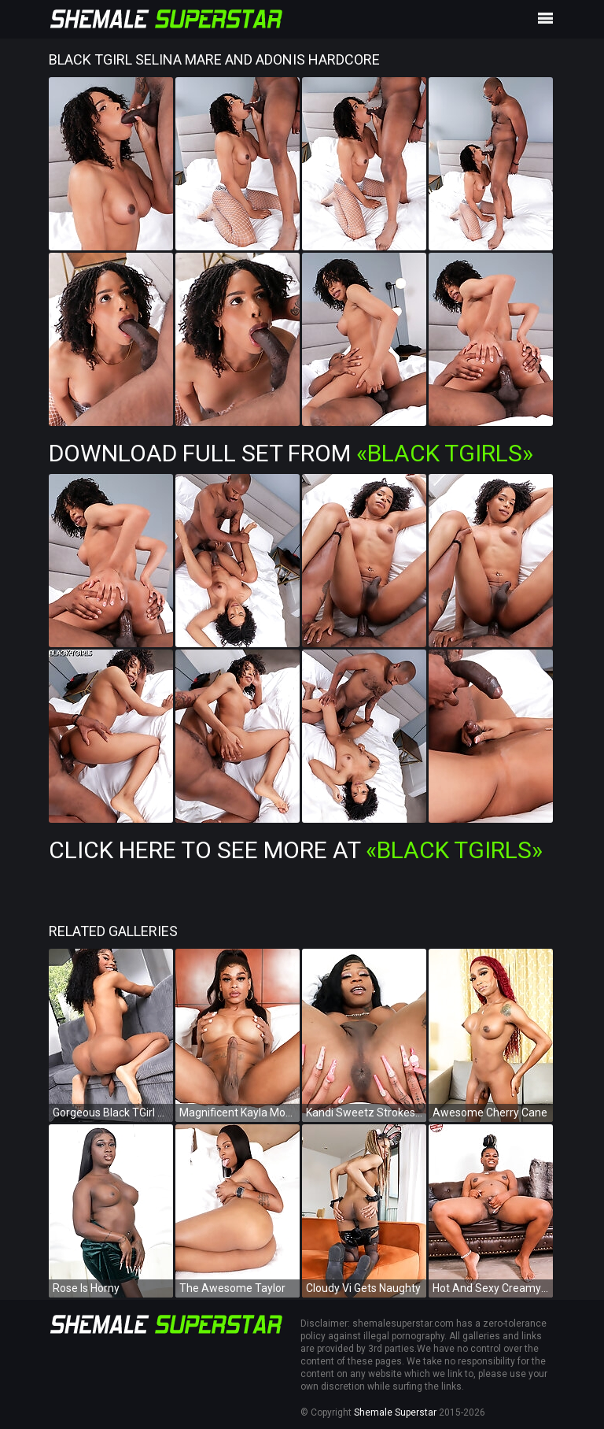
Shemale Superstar (395, 1412)
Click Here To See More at (296, 850)
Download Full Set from (291, 453)
